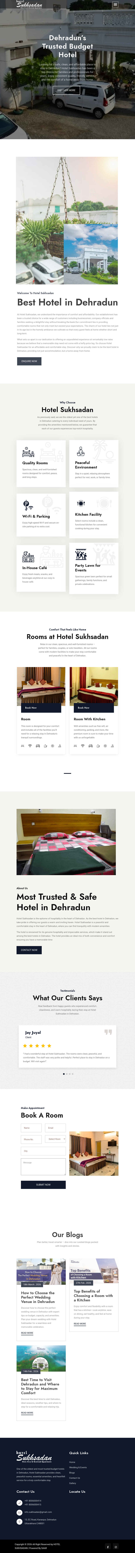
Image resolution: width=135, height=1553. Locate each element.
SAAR (44, 1548)
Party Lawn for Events (88, 568)
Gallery (72, 1483)
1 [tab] (67, 773)
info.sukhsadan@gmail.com (38, 1512)
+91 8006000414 (33, 1500)
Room (25, 719)
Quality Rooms (35, 463)
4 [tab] (72, 1074)
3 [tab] (69, 1074)
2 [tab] (67, 1074)
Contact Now (29, 950)
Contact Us (74, 1478)
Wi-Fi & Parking (36, 516)
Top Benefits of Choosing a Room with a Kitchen (93, 1297)
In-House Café (34, 568)
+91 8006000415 (33, 1504)
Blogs (72, 1472)
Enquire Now (31, 361)
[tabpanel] (41, 717)
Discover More (66, 90)
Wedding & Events (78, 1467)
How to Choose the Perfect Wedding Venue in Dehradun (38, 1299)
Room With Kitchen (89, 719)
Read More (27, 1335)
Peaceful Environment (86, 465)
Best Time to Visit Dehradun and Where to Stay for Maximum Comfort (40, 1388)
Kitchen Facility (88, 514)
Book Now (31, 707)
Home (72, 1462)
